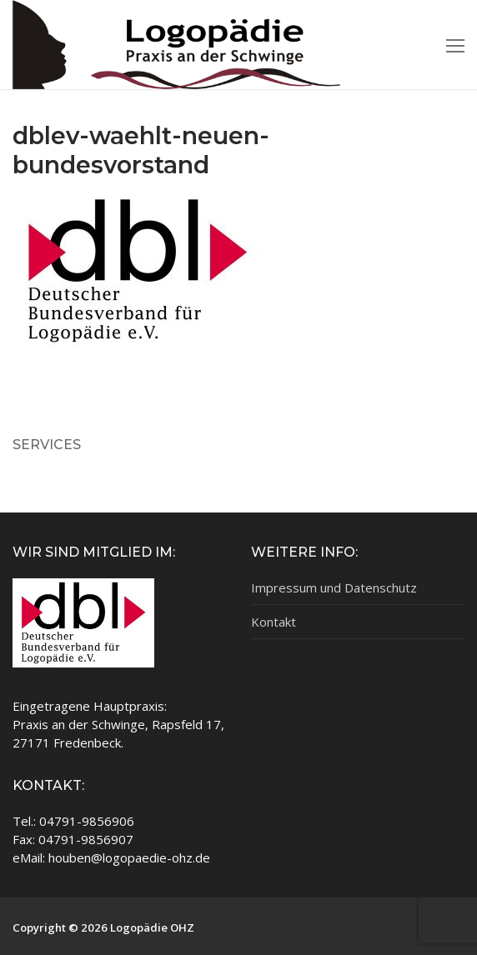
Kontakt (273, 621)
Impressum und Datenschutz (334, 587)
